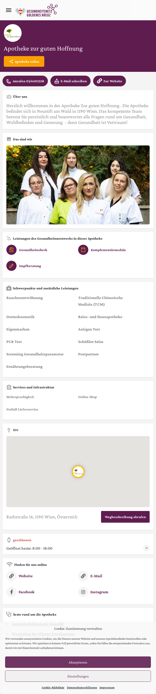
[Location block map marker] (78, 471)
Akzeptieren (78, 662)
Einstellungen (78, 676)
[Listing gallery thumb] (78, 184)
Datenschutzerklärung (82, 687)
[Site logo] (37, 10)
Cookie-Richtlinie (53, 687)
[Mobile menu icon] (8, 10)
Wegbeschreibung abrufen (125, 517)
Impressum (107, 687)
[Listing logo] (13, 33)
